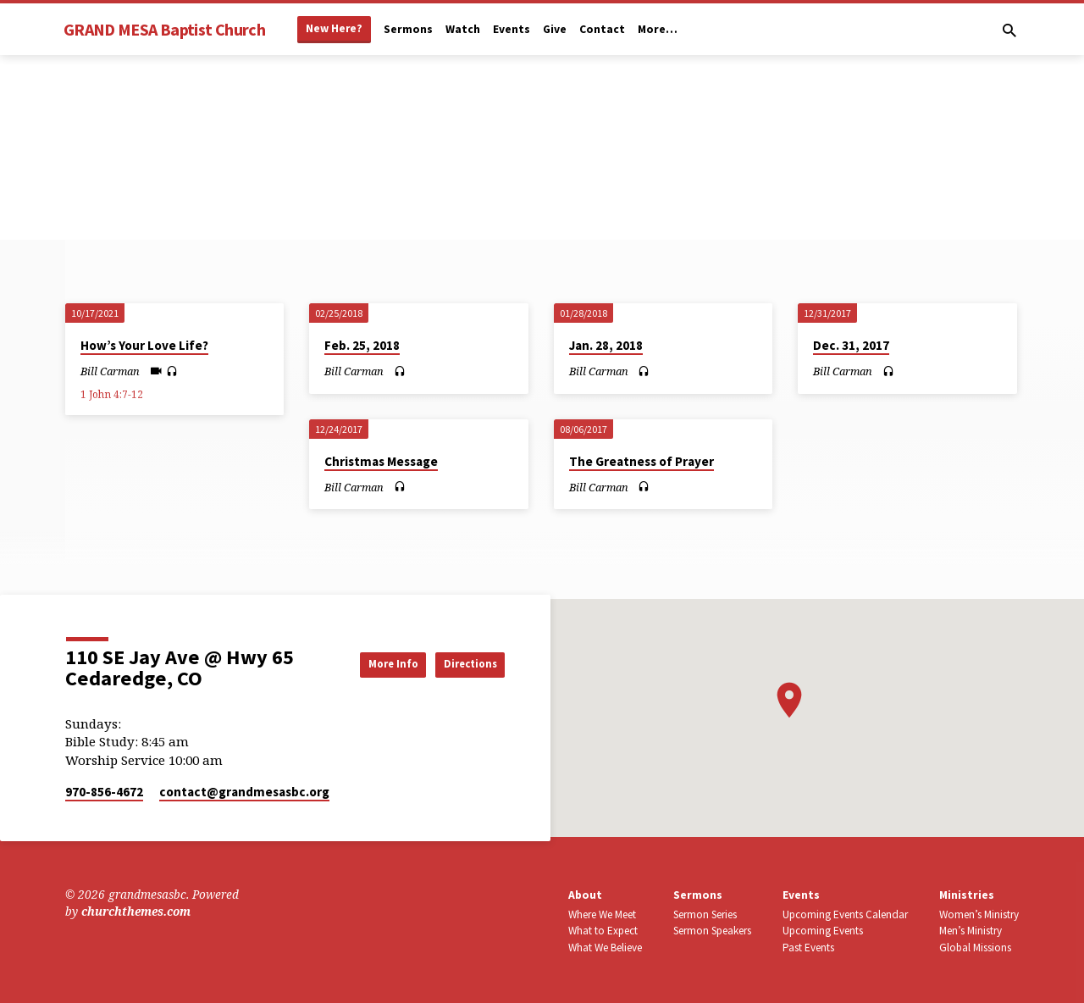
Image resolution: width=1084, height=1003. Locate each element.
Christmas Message (381, 461)
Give (555, 29)
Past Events (808, 947)
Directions (462, 663)
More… (658, 29)
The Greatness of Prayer (641, 461)
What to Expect (603, 930)
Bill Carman (110, 371)
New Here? (334, 28)
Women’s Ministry (979, 914)
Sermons (408, 29)
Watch (462, 29)
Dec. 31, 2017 (851, 345)
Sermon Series (705, 914)
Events (511, 29)
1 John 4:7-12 (111, 394)
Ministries (966, 895)
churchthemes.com (136, 911)
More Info (367, 663)
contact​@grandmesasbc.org (244, 792)
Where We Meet (602, 914)
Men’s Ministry (970, 930)
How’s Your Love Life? (144, 345)
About (585, 895)
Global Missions (975, 947)
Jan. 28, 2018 (606, 345)
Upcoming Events (823, 930)
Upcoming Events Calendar (845, 914)
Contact (602, 29)
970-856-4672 (104, 792)
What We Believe (605, 947)
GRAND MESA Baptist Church (164, 29)
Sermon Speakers (712, 930)
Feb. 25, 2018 (362, 345)
